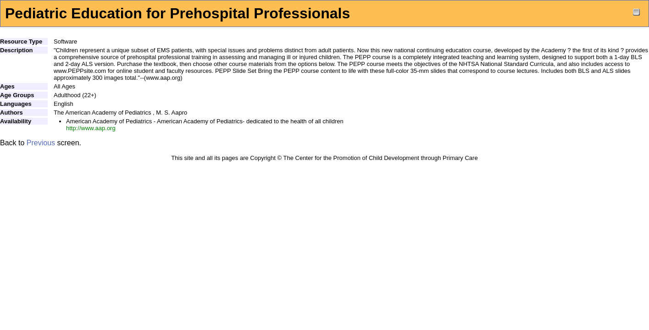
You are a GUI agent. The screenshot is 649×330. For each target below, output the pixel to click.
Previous (41, 143)
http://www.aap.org (91, 128)
